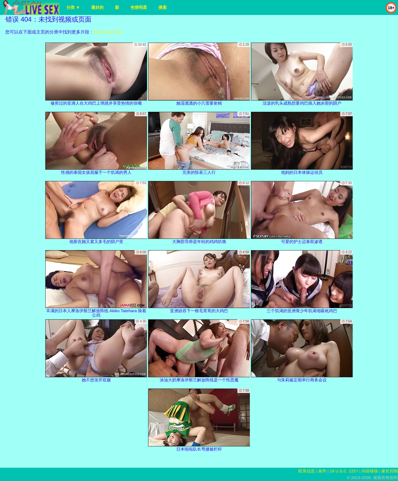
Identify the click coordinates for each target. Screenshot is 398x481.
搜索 (162, 7)
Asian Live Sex (107, 32)
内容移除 (370, 471)
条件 (322, 471)
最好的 (97, 7)
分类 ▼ (73, 7)
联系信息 (306, 471)
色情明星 (138, 7)
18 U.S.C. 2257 (344, 471)
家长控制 (389, 471)
